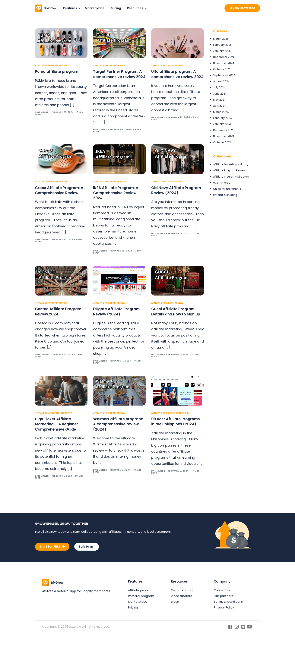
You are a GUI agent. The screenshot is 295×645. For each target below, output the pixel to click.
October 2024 (222, 69)
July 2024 (219, 87)
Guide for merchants (227, 189)
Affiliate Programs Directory (170, 419)
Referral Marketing (225, 195)
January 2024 (222, 124)
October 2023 (222, 142)
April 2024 (219, 106)
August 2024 (221, 81)
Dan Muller (42, 112)
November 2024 (223, 63)
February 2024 (222, 118)
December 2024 (224, 57)
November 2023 (223, 136)
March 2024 (221, 112)
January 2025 (222, 51)
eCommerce (221, 183)
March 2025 (220, 39)
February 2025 (222, 45)
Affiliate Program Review (51, 66)
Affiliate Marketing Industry (53, 419)
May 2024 (219, 100)
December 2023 (223, 130)
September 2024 (224, 75)
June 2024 (220, 94)
